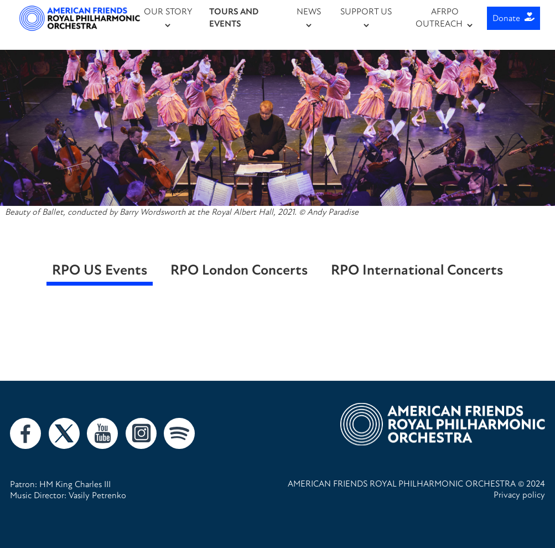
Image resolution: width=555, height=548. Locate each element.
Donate (513, 18)
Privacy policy (519, 494)
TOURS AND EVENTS (233, 17)
